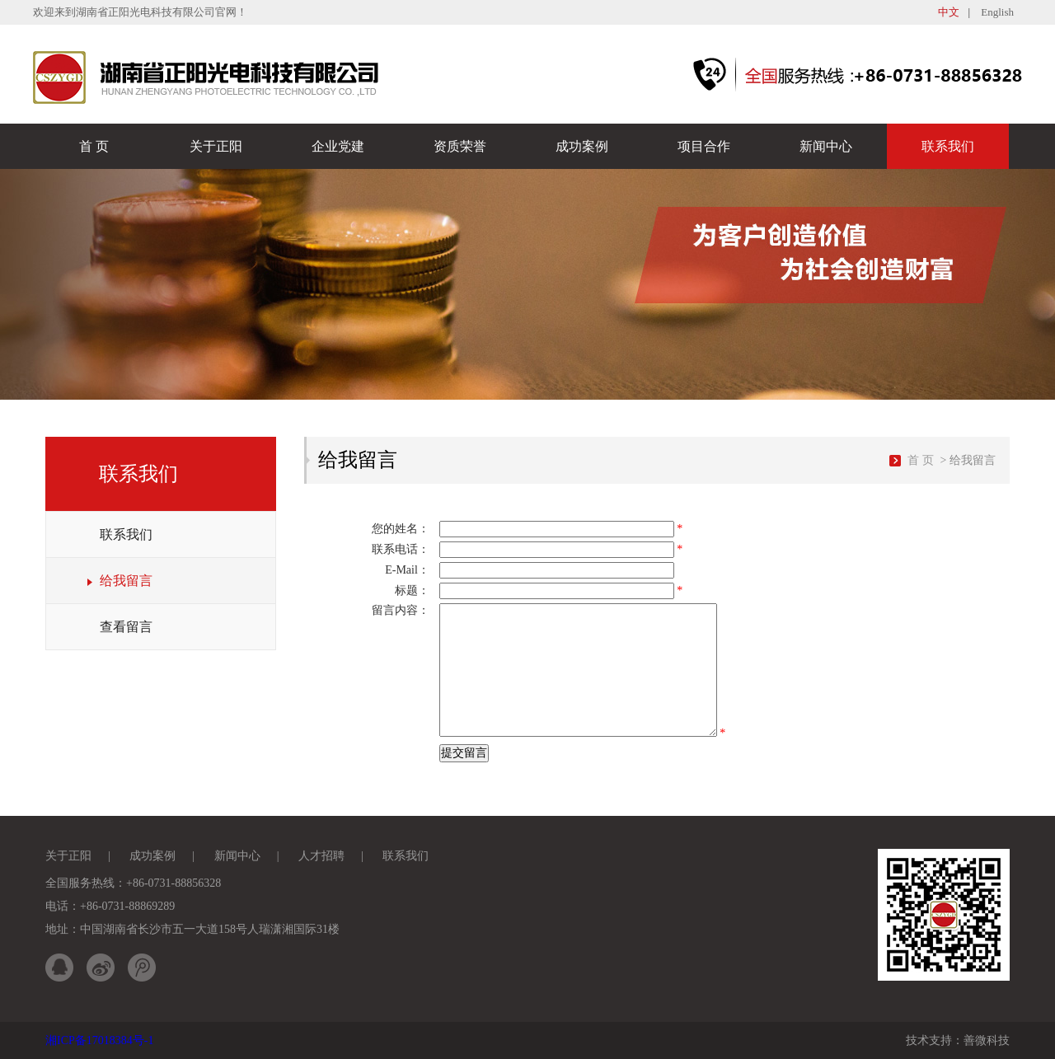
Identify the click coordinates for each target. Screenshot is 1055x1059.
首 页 (94, 146)
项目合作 (704, 146)
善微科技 (987, 1040)
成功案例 (582, 146)
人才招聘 (321, 856)
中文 (948, 12)
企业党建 (338, 146)
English (997, 12)
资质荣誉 (460, 146)
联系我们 (947, 146)
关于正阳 (216, 146)
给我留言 (126, 581)
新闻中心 (825, 146)
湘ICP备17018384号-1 (99, 1040)
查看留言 (126, 627)
